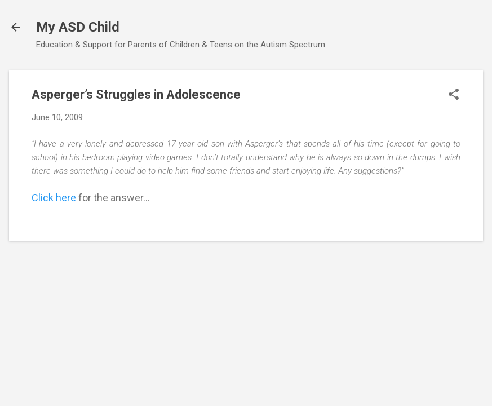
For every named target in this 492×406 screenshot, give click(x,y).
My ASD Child (77, 27)
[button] (453, 95)
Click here (54, 198)
